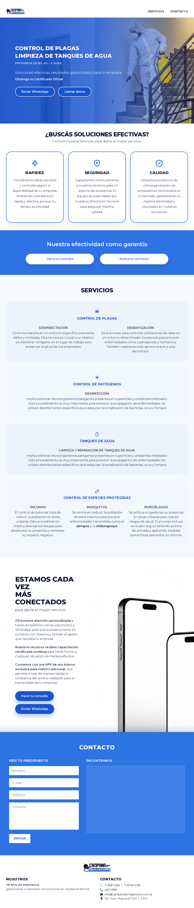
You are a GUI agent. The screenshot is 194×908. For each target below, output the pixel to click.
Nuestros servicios (134, 259)
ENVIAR (20, 838)
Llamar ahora (74, 91)
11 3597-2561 (112, 885)
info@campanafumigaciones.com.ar (128, 894)
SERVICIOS (156, 11)
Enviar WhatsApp (35, 91)
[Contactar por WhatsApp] (97, 2)
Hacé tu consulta (60, 259)
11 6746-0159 (132, 885)
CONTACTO (179, 11)
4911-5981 (111, 890)
